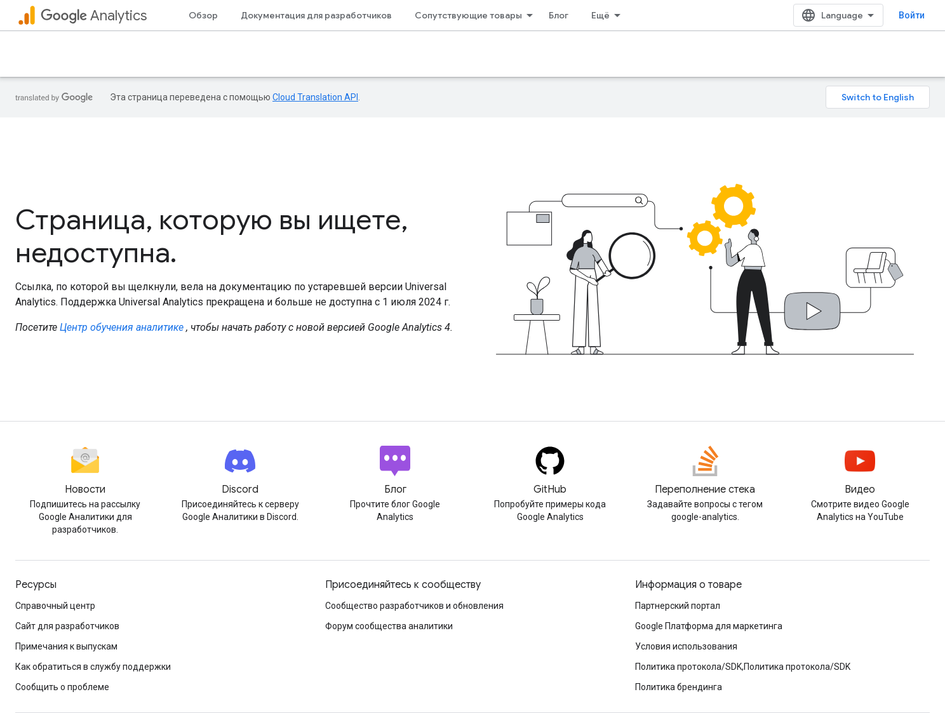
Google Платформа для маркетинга (708, 626)
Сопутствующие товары (468, 15)
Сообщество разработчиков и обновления (414, 606)
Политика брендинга (678, 687)
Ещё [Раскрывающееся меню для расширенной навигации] (600, 15)
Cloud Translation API (315, 97)
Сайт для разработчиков (67, 626)
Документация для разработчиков (316, 15)
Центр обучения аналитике (122, 327)
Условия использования (686, 646)
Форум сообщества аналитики (389, 626)
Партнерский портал (677, 606)
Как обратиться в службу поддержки (93, 667)
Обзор (203, 15)
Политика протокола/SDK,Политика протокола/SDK (742, 667)
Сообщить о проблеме (62, 687)
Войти (912, 15)
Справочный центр (55, 606)
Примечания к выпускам (66, 646)
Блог (558, 15)
